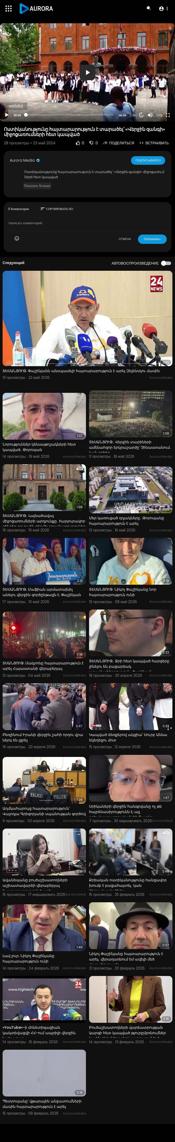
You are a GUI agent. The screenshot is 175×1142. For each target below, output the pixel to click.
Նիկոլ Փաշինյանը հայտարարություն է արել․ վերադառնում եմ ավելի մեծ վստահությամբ (126, 959)
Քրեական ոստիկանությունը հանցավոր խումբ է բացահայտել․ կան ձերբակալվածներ (128, 885)
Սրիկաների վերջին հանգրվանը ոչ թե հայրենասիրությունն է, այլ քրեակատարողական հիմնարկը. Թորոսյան (125, 814)
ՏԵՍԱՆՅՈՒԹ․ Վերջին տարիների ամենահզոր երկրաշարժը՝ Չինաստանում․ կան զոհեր (130, 447)
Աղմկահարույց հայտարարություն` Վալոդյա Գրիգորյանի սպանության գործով (44, 811)
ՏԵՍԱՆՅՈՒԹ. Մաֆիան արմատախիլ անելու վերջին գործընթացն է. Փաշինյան (42, 592)
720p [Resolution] (159, 115)
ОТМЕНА (125, 239)
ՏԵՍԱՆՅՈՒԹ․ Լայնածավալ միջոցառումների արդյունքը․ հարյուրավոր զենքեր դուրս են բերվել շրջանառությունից (44, 521)
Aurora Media (25, 160)
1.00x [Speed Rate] (133, 115)
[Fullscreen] (167, 115)
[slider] (70, 114)
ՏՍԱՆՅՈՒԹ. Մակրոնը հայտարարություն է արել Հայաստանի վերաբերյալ (43, 665)
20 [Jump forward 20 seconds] (141, 115)
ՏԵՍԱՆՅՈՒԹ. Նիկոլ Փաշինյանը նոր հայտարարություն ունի (122, 592)
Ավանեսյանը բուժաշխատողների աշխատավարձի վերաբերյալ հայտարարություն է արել (35, 885)
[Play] (6, 115)
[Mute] (150, 115)
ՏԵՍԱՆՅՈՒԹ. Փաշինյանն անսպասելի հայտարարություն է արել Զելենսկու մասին (81, 370)
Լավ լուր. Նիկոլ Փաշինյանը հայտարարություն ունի (28, 958)
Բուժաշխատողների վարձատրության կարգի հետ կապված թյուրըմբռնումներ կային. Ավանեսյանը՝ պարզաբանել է (127, 1033)
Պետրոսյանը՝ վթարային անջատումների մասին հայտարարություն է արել (42, 1104)
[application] (87, 72)
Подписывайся (148, 160)
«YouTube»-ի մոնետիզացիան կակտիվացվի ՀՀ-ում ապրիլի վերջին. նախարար (39, 1033)
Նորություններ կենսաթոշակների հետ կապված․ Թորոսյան (39, 447)
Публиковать (152, 239)
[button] (163, 8)
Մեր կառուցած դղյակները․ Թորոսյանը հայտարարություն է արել (126, 520)
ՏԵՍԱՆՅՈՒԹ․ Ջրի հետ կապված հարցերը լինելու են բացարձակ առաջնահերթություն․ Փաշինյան (129, 666)
